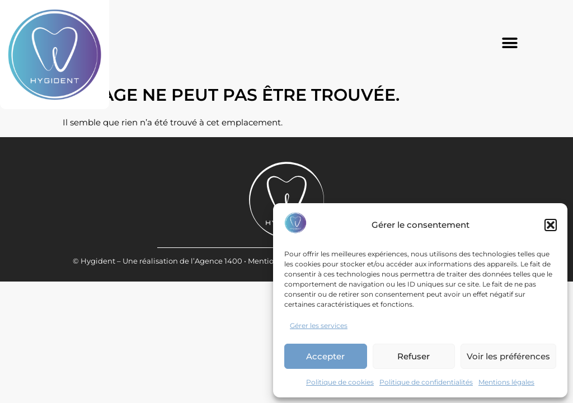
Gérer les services (318, 325)
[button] (550, 225)
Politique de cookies (340, 382)
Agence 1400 (218, 296)
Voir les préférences (508, 356)
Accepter (325, 356)
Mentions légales (506, 382)
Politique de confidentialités (426, 382)
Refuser (413, 356)
